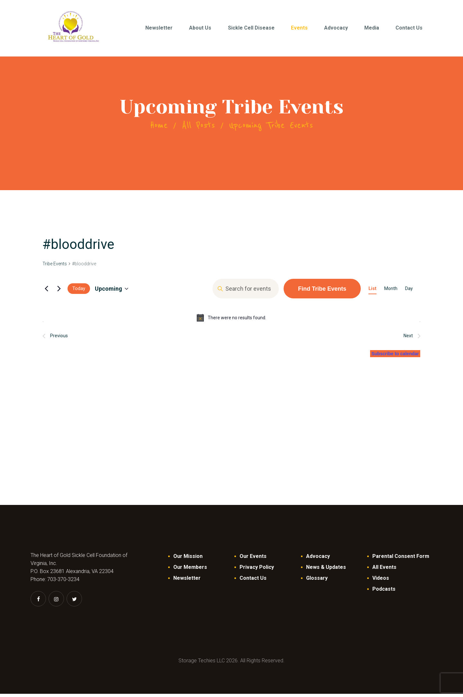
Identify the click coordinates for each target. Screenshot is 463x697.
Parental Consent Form (400, 559)
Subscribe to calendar (390, 356)
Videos (380, 581)
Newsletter (187, 581)
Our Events (253, 559)
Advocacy (318, 559)
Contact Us (253, 581)
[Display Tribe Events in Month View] (390, 292)
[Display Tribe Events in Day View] (409, 292)
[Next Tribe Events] (59, 292)
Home (159, 128)
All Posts (198, 128)
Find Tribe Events (322, 291)
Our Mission (188, 559)
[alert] (231, 321)
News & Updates (326, 570)
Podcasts (383, 592)
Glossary (317, 581)
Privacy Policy (257, 570)
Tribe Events (54, 266)
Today (78, 292)
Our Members (190, 570)
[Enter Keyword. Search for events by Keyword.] (246, 292)
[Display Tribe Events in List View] (372, 292)
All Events (384, 570)
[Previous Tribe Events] (46, 292)
